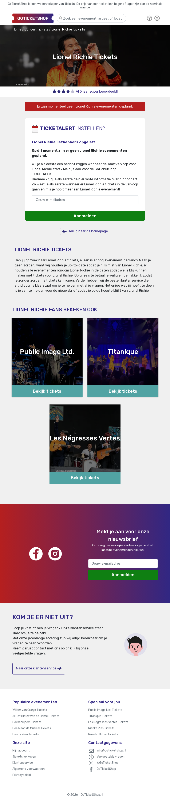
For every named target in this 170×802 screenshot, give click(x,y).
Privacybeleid (21, 775)
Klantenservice (22, 763)
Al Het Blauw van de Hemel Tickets (35, 716)
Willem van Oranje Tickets (29, 710)
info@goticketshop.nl (111, 750)
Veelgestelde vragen (110, 756)
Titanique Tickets (100, 716)
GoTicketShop (106, 769)
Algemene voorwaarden (28, 769)
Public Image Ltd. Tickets (105, 710)
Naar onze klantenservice (39, 668)
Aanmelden (85, 215)
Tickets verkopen (24, 756)
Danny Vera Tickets (25, 734)
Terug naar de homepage (85, 231)
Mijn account (21, 750)
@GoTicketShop (108, 763)
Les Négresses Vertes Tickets (108, 722)
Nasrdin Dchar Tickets (103, 734)
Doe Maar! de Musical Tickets (31, 728)
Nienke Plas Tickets (101, 728)
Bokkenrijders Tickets (26, 722)
